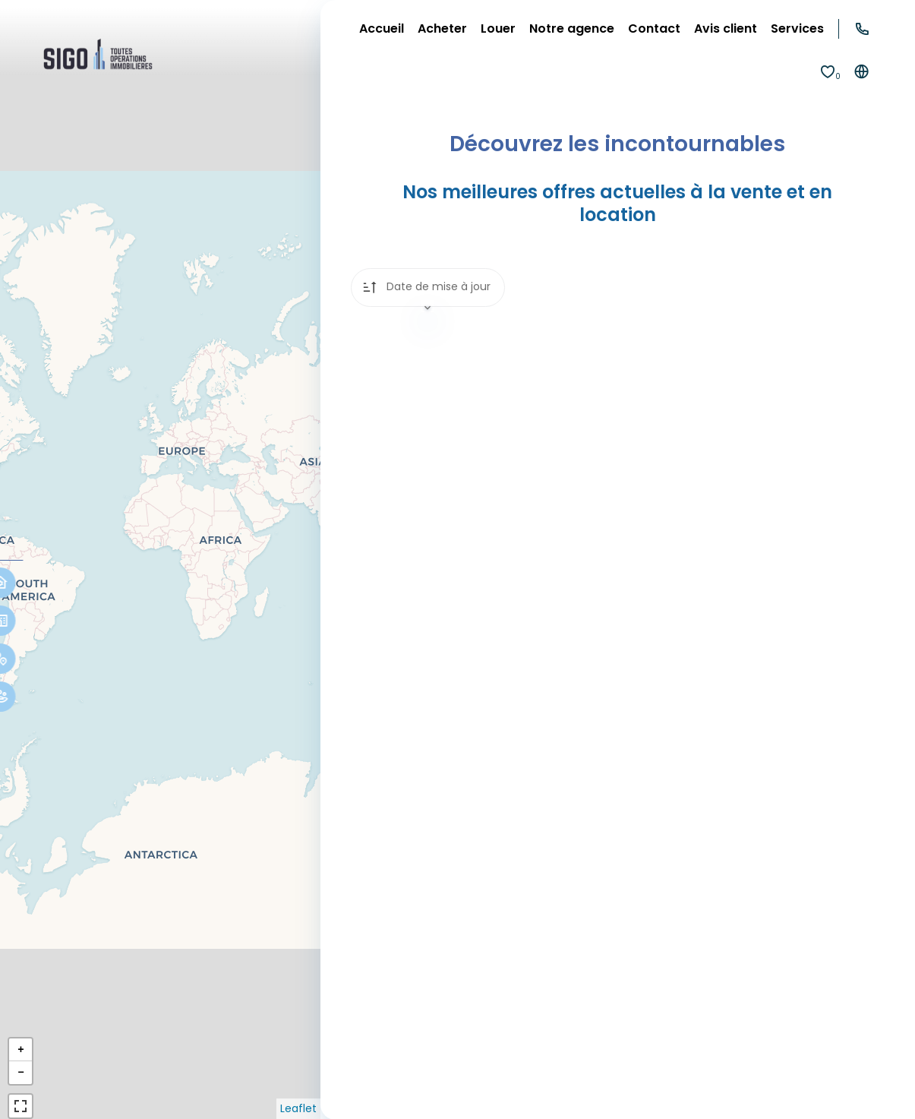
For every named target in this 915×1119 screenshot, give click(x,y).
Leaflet (298, 1108)
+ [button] (20, 1049)
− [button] (20, 1072)
